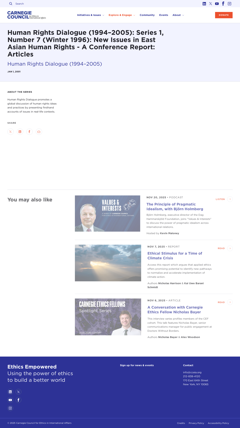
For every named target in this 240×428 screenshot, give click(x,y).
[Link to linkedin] (204, 3)
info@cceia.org (192, 372)
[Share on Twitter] (10, 132)
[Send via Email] (39, 132)
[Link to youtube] (217, 3)
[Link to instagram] (229, 3)
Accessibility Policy (218, 423)
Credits (181, 423)
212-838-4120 (191, 376)
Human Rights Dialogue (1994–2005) (54, 64)
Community (147, 15)
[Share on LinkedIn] (20, 132)
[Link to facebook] (223, 3)
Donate (224, 15)
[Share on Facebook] (29, 132)
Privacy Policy (196, 423)
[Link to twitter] (211, 3)
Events (163, 15)
